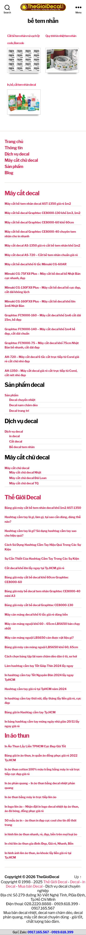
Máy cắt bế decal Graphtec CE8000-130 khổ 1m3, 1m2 (42, 213)
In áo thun (17, 735)
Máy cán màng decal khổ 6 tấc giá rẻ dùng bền (36, 614)
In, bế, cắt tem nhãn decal (21, 84)
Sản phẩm (14, 166)
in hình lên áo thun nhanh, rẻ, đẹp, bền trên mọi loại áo (41, 834)
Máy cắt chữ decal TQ (24, 483)
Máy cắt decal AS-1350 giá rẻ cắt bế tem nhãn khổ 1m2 (42, 245)
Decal (74, 882)
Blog (9, 172)
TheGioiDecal (47, 877)
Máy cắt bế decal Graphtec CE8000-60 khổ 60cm (39, 222)
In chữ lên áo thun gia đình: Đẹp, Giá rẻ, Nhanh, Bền (39, 843)
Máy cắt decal (22, 193)
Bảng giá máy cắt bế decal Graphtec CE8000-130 (39, 605)
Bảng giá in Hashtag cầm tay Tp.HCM (30, 712)
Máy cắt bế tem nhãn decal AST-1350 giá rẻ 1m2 (38, 203)
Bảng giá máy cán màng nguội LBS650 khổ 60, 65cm (41, 647)
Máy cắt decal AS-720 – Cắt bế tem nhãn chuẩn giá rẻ (41, 255)
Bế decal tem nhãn (22, 447)
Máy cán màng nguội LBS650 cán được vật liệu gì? (39, 637)
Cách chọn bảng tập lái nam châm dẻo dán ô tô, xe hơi (41, 656)
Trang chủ (14, 141)
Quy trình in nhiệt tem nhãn (60, 36)
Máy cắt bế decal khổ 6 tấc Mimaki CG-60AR (36, 264)
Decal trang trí (19, 410)
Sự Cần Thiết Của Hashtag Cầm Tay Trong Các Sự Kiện (42, 558)
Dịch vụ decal (17, 154)
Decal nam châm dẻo (23, 405)
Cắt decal (15, 441)
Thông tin (13, 147)
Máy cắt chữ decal (21, 160)
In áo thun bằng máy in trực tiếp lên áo (30, 797)
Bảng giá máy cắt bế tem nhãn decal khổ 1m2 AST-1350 (43, 508)
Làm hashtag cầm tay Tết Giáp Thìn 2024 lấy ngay (39, 666)
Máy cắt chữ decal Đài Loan (28, 478)
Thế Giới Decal (23, 497)
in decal (14, 436)
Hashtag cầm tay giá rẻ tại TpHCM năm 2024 (36, 689)
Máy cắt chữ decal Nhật (25, 472)
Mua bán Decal (30, 886)
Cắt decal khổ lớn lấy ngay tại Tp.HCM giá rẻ (34, 568)
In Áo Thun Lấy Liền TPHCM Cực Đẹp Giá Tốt (35, 746)
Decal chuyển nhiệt (22, 400)
